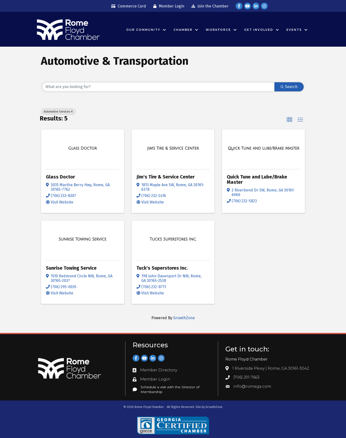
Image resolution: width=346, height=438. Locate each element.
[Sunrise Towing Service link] (82, 239)
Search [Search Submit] (289, 86)
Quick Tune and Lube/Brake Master (257, 179)
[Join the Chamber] (209, 6)
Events (294, 30)
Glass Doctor (60, 177)
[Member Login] (167, 6)
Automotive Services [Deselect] (58, 111)
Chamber (182, 30)
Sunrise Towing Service (71, 268)
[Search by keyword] (158, 86)
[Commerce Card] (127, 6)
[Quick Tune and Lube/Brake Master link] (263, 148)
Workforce (218, 30)
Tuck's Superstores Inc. (162, 268)
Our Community (143, 30)
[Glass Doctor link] (82, 148)
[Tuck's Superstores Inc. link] (173, 239)
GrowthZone (184, 318)
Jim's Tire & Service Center (165, 177)
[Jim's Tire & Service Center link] (173, 148)
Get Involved (258, 30)
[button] (289, 120)
